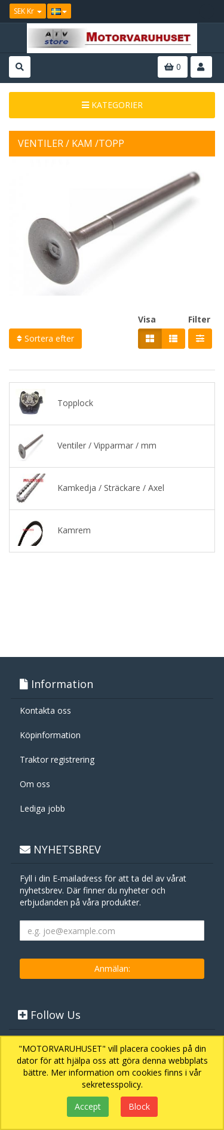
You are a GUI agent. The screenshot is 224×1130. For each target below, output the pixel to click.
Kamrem (53, 531)
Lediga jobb (42, 808)
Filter (199, 319)
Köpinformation (50, 735)
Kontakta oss (45, 710)
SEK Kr (28, 11)
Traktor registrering (57, 759)
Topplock (54, 404)
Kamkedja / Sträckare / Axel (90, 488)
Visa (147, 319)
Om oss (35, 784)
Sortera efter (45, 338)
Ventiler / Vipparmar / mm (86, 446)
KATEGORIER (112, 104)
